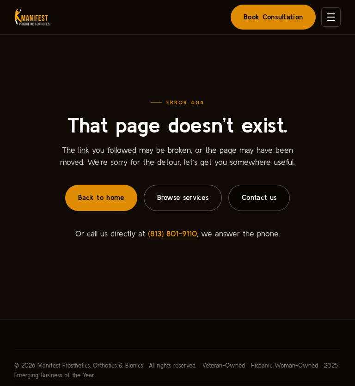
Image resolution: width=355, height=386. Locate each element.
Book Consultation (273, 17)
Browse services (183, 197)
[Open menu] (331, 17)
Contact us (259, 197)
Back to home (101, 197)
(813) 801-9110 (172, 233)
